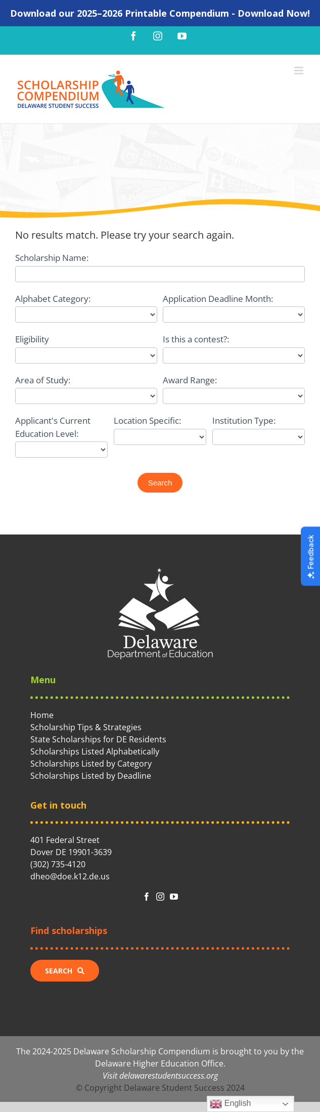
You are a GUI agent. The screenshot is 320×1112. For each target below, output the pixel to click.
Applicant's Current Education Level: (52, 427)
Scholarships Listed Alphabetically (94, 751)
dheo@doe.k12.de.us (70, 876)
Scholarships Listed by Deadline (90, 775)
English (230, 1104)
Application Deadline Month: (218, 298)
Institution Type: (244, 420)
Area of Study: (42, 380)
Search (160, 482)
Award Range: (190, 380)
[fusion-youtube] (174, 897)
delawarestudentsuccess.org (168, 1075)
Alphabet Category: (52, 298)
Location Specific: (147, 420)
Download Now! (274, 13)
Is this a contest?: (196, 339)
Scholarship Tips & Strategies (86, 727)
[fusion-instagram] (160, 897)
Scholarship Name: (51, 257)
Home (42, 715)
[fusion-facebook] (147, 897)
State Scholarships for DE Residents (98, 739)
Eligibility (32, 339)
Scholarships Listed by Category (91, 763)
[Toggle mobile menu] (299, 70)
